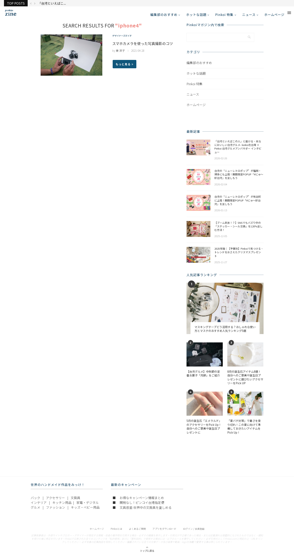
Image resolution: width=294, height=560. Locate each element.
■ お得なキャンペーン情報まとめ (138, 501)
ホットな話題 (196, 14)
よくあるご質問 (137, 532)
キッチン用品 (61, 506)
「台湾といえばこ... (52, 3)
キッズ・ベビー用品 (85, 511)
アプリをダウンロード (164, 532)
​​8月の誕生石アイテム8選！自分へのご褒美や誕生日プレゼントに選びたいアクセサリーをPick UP (245, 381)
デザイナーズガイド (124, 40)
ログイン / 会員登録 (193, 532)
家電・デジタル (87, 506)
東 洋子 (120, 55)
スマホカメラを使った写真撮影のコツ (142, 47)
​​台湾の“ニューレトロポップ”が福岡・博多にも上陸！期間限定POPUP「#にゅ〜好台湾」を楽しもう (238, 178)
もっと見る (124, 68)
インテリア (39, 506)
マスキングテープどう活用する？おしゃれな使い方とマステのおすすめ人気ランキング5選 (225, 333)
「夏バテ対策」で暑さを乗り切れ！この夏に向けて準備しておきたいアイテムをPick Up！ (244, 430)
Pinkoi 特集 (224, 14)
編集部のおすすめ (163, 14)
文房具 (75, 501)
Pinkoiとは (116, 532)
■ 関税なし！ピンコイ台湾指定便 (138, 506)
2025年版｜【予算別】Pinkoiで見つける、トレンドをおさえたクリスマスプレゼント (238, 256)
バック (35, 501)
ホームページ (274, 14)
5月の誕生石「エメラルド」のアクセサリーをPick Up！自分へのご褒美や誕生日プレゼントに (204, 430)
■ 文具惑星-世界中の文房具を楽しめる (142, 511)
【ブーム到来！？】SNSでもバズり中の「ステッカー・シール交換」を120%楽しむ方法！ (238, 230)
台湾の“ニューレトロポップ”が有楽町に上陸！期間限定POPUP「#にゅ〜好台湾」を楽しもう (237, 204)
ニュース (249, 14)
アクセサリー (55, 501)
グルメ (35, 511)
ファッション (55, 511)
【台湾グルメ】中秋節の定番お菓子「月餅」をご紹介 (203, 377)
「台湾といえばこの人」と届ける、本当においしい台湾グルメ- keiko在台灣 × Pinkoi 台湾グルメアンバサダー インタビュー (237, 150)
